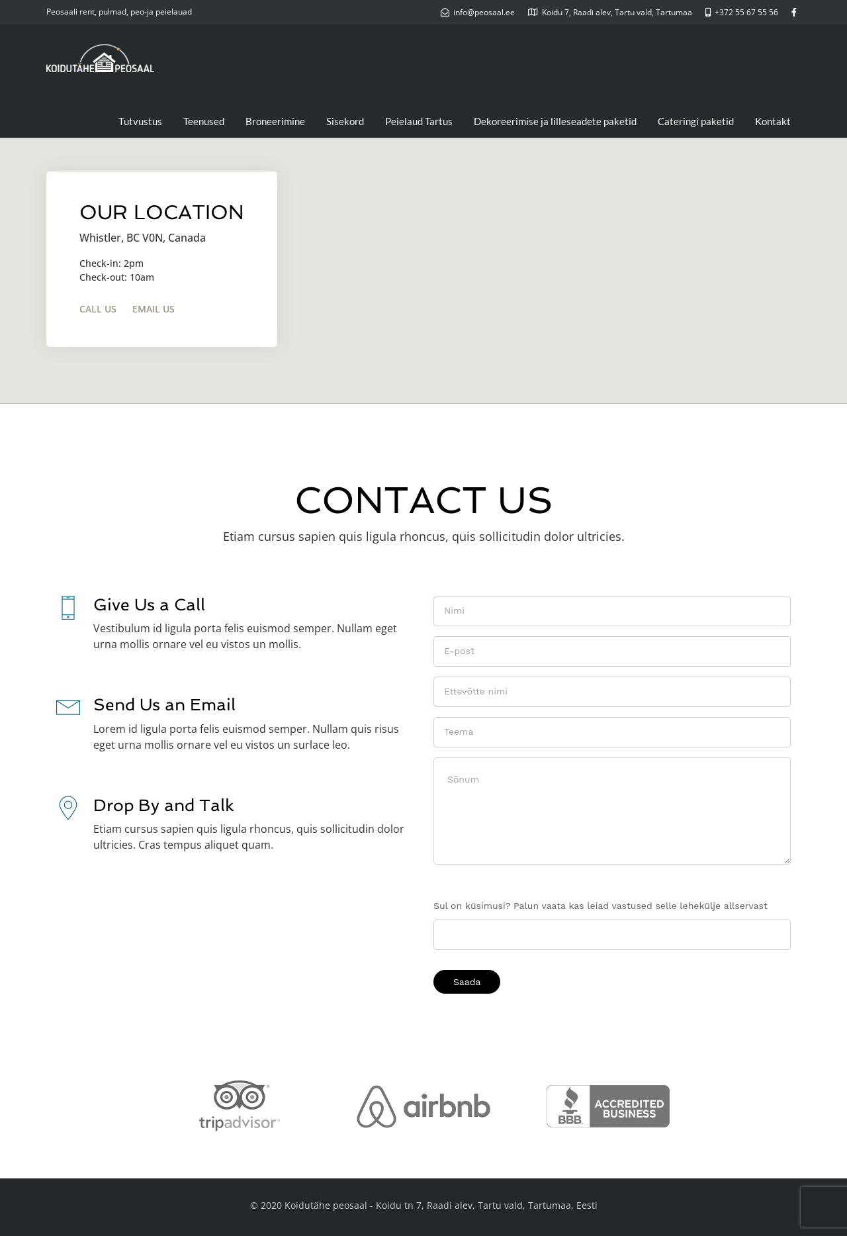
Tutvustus (140, 121)
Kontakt (773, 121)
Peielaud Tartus (419, 121)
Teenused (203, 121)
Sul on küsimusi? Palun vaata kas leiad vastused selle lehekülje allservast (600, 905)
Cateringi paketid (696, 121)
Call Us (97, 309)
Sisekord (345, 121)
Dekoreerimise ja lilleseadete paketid (555, 121)
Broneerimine (275, 121)
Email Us (153, 309)
